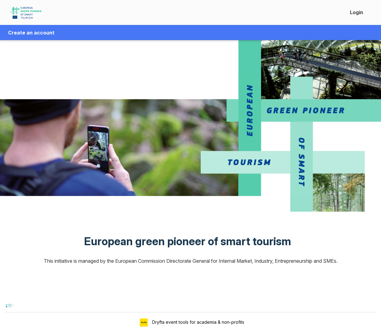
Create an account (31, 33)
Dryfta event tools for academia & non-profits (197, 322)
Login (356, 12)
